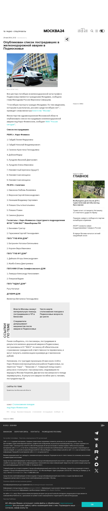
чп (62, 412)
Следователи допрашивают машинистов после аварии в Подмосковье (25, 325)
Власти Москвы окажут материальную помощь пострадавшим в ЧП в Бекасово (25, 313)
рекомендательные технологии (42, 485)
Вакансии (7, 432)
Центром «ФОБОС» (35, 488)
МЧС (8, 412)
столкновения (36, 412)
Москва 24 (54, 31)
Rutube (96, 452)
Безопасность (22, 38)
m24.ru (9, 441)
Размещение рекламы (51, 432)
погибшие (57, 412)
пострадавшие (48, 412)
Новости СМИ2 (8, 419)
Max (96, 464)
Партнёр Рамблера (9, 499)
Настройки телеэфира (10, 438)
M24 (15, 425)
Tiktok (96, 458)
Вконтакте (96, 439)
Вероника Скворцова (24, 412)
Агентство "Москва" (41, 110)
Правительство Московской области (19, 390)
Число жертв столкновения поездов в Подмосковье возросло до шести (52, 313)
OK (92, 504)
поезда (13, 412)
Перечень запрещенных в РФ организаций (33, 438)
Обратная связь (21, 432)
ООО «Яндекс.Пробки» (53, 490)
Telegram (96, 433)
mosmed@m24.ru (17, 473)
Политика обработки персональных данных (17, 481)
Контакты (35, 432)
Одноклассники (96, 445)
